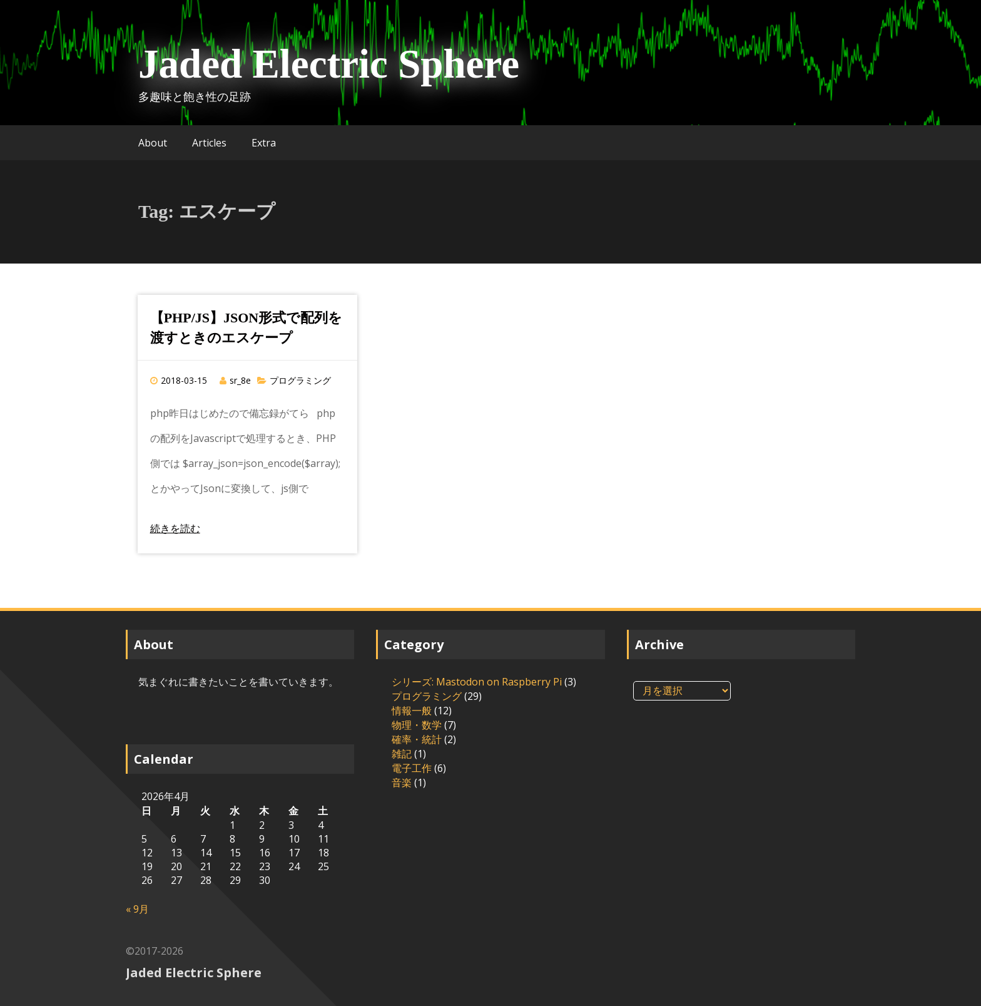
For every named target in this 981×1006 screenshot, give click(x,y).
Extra (264, 143)
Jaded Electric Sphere (328, 63)
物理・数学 (417, 725)
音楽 (402, 782)
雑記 (402, 754)
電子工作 (412, 768)
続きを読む (175, 528)
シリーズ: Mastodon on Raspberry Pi (477, 682)
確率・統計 (417, 739)
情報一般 (412, 710)
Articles (209, 143)
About (152, 143)
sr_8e (240, 380)
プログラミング (300, 380)
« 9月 (137, 909)
